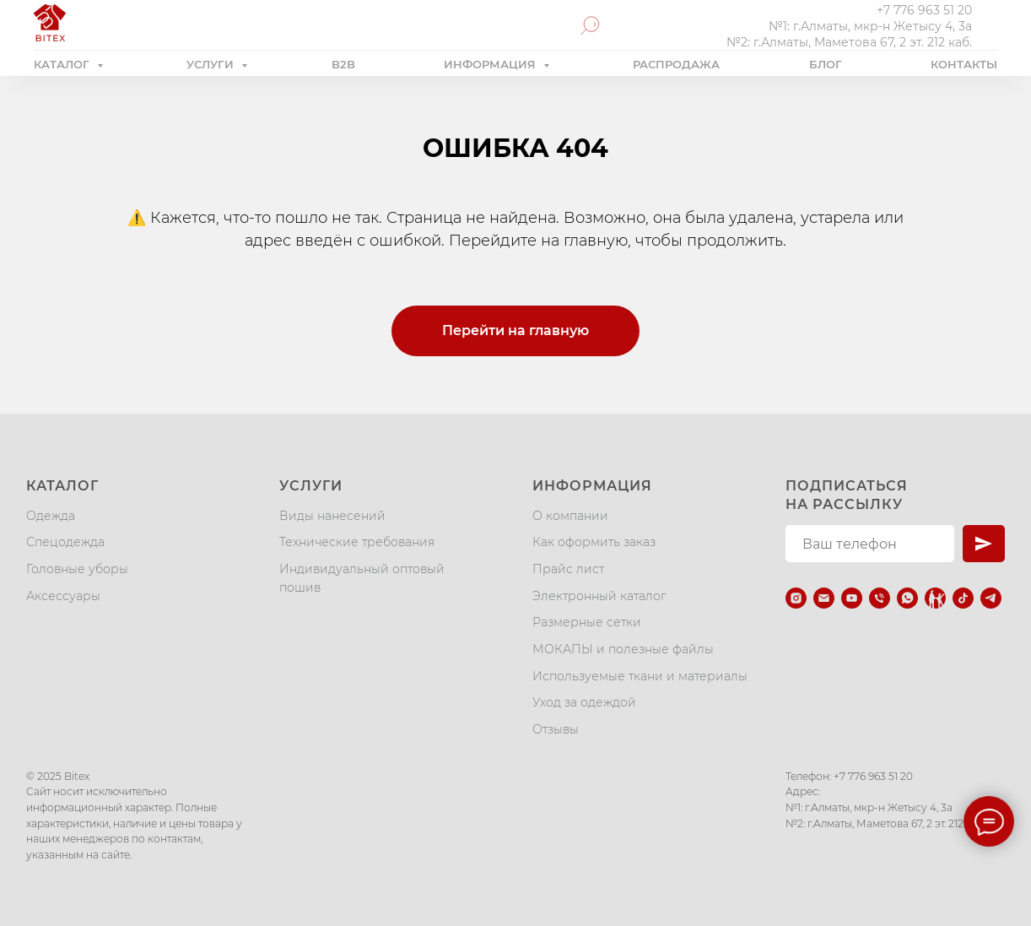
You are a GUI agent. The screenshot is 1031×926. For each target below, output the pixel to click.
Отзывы (555, 729)
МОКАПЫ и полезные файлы (623, 649)
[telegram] (990, 598)
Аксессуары (63, 596)
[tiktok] (963, 598)
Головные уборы (77, 569)
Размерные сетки (586, 622)
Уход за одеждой (584, 702)
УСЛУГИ (211, 64)
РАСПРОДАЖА (676, 64)
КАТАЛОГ (63, 64)
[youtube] (851, 598)
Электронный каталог (599, 596)
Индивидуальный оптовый (362, 569)
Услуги (311, 486)
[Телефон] (879, 598)
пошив (300, 587)
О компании (570, 515)
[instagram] (796, 598)
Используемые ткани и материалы (640, 676)
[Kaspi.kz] (935, 598)
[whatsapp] (907, 598)
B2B (343, 64)
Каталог (62, 486)
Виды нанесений (332, 515)
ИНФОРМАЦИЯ (491, 64)
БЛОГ (825, 64)
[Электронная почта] (823, 598)
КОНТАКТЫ (964, 64)
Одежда (50, 515)
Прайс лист (568, 569)
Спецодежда (65, 542)
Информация (592, 486)
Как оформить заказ (594, 542)
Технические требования (357, 542)
